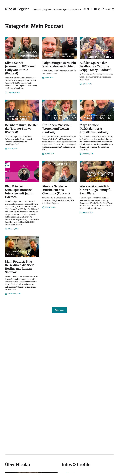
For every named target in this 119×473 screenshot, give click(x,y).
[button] (109, 9)
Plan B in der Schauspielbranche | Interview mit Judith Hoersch (19, 192)
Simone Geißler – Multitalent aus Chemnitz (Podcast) (56, 190)
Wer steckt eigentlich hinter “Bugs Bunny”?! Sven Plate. (95, 190)
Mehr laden (59, 310)
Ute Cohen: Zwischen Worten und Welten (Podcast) (57, 128)
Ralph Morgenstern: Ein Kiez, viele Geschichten (59, 64)
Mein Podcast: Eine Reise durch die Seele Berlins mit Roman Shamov (19, 267)
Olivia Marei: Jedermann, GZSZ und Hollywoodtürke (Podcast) (20, 68)
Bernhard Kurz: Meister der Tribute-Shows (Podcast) (21, 128)
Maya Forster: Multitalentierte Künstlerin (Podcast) (94, 128)
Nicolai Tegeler (17, 9)
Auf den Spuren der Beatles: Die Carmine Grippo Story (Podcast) (95, 66)
